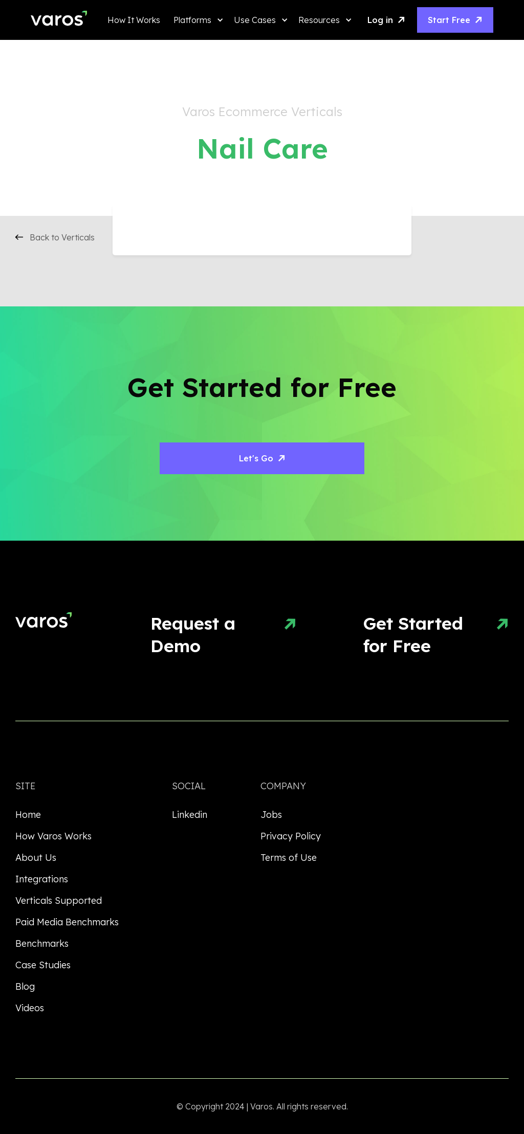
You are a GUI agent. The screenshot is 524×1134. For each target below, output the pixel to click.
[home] (59, 20)
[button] (196, 20)
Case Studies (43, 965)
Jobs (271, 814)
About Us (35, 857)
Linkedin (189, 814)
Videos (29, 1008)
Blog (25, 986)
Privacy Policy (290, 836)
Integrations (41, 879)
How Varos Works (53, 836)
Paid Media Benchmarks (67, 922)
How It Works (133, 20)
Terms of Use (288, 857)
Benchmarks (42, 943)
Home (28, 814)
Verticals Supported (58, 900)
